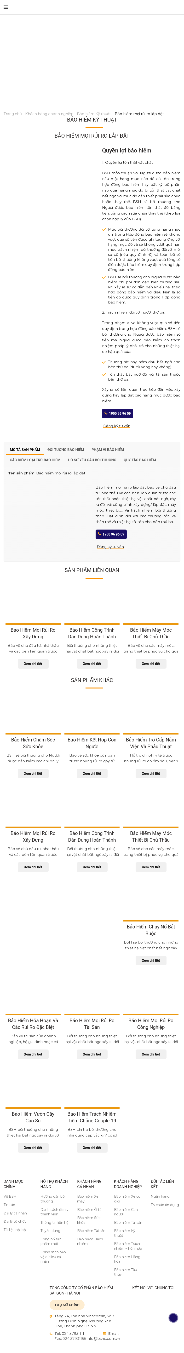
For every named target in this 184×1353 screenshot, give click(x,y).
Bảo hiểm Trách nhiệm (90, 1241)
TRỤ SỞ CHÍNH (67, 1305)
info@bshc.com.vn (103, 1338)
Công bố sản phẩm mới (51, 1241)
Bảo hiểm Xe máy (87, 1198)
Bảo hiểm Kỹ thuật (124, 1233)
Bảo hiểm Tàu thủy (125, 1272)
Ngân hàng (160, 1196)
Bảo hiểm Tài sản (91, 1231)
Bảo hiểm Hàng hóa (127, 1259)
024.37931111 (73, 1333)
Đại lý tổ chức (15, 1221)
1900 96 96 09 (120, 413)
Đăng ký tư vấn (116, 426)
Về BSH (10, 1196)
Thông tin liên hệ (54, 1222)
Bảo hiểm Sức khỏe (88, 1220)
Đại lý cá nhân (15, 1213)
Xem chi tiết (33, 664)
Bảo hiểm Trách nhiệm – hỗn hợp (128, 1246)
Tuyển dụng (50, 1231)
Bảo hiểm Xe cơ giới (127, 1198)
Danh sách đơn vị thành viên (54, 1212)
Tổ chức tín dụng (165, 1205)
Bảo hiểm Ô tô (89, 1209)
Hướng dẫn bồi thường (52, 1198)
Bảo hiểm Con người (126, 1212)
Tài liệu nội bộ (15, 1230)
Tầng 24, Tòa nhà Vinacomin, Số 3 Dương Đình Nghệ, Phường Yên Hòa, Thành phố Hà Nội (84, 1321)
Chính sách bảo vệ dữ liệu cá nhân (53, 1257)
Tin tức (9, 1205)
